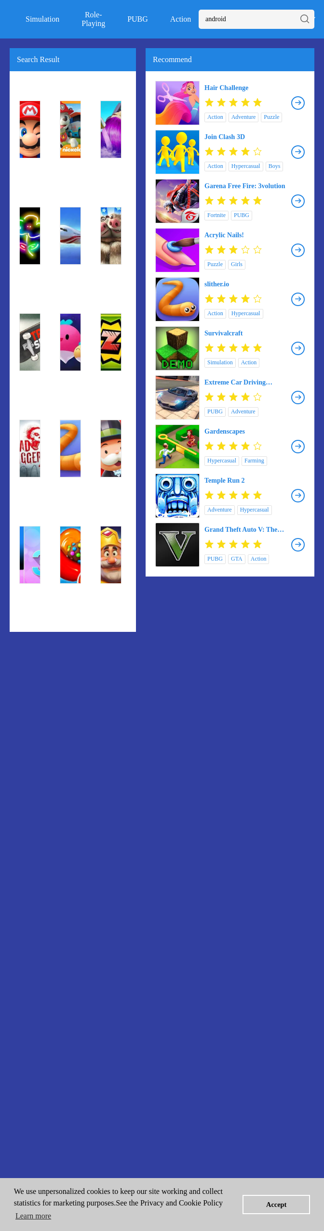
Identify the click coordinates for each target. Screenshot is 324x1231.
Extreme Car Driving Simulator (235, 382)
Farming (254, 460)
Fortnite (216, 215)
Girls (237, 264)
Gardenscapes (224, 431)
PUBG (137, 19)
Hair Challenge (226, 87)
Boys (275, 166)
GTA (237, 558)
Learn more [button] (33, 1216)
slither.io (216, 284)
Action (180, 19)
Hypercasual (245, 166)
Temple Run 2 (224, 480)
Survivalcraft (223, 333)
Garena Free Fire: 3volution (244, 186)
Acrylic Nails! (224, 235)
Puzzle (271, 117)
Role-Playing (93, 19)
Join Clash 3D (224, 137)
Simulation (42, 19)
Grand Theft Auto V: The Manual (240, 530)
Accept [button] (276, 1204)
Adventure (243, 117)
